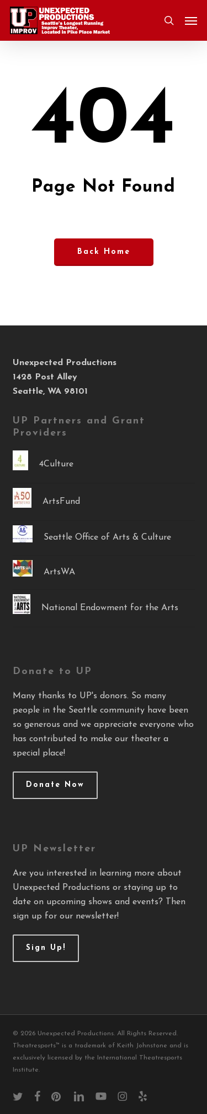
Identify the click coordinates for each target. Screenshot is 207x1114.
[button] (191, 20)
